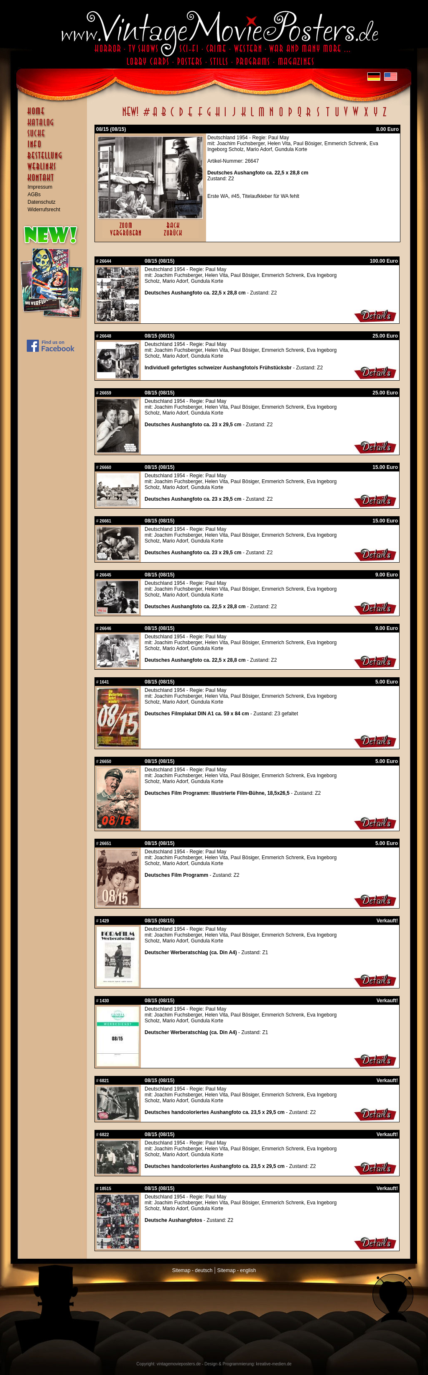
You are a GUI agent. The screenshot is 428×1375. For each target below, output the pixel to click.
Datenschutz (42, 202)
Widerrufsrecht (44, 210)
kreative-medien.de (274, 1364)
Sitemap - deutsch (192, 1270)
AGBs (34, 194)
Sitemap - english (236, 1270)
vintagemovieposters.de (179, 1364)
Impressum (40, 187)
